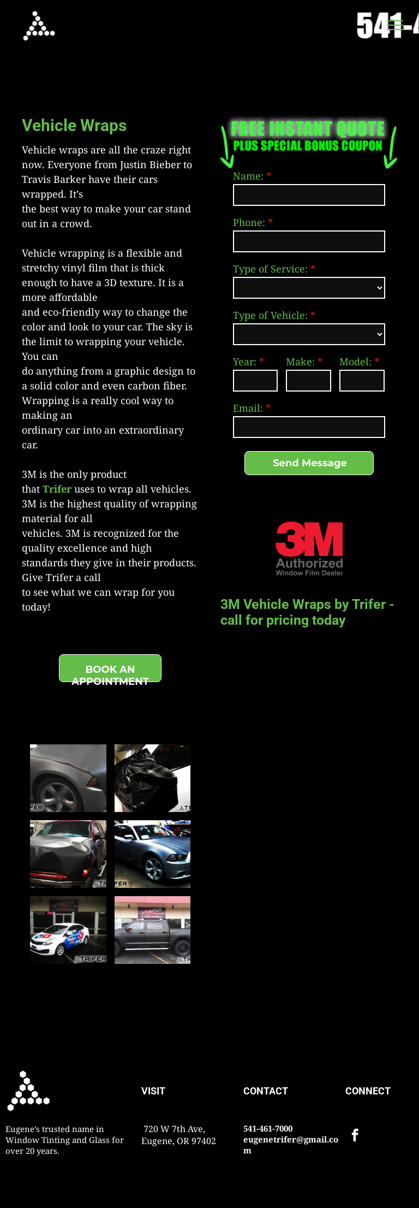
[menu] (395, 25)
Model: (355, 361)
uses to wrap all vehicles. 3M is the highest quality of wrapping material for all (109, 503)
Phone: (249, 222)
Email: (248, 407)
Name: (248, 175)
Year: (244, 361)
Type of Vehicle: (270, 315)
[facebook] (354, 1136)
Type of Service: (270, 268)
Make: (300, 361)
